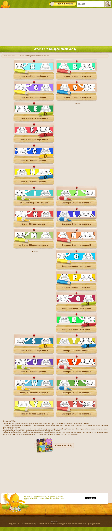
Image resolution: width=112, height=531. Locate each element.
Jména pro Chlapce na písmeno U (34, 372)
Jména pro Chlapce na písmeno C (34, 97)
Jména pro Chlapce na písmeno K (34, 224)
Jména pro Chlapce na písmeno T (76, 351)
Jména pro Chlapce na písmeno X (76, 393)
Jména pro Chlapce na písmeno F (34, 140)
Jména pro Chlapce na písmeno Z (76, 414)
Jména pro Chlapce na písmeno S (34, 351)
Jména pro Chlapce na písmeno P (76, 287)
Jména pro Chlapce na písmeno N (76, 245)
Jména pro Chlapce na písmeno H (34, 182)
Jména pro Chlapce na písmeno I (34, 203)
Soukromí (54, 522)
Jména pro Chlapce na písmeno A (34, 76)
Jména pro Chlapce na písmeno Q (76, 308)
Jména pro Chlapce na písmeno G (33, 161)
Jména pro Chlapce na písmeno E (34, 118)
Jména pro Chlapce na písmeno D (76, 97)
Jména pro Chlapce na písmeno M (33, 245)
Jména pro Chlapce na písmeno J (76, 203)
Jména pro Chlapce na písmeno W (33, 393)
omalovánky (66, 445)
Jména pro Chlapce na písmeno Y (34, 414)
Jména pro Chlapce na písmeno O (76, 266)
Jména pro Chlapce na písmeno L (76, 224)
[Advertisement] (55, 26)
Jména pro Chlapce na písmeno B (76, 76)
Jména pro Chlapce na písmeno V (76, 372)
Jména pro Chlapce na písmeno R (76, 329)
